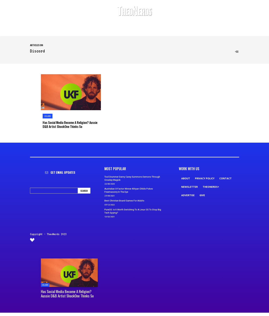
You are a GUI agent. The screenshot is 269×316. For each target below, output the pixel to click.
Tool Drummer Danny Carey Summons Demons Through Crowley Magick (132, 178)
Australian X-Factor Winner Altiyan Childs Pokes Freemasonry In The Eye (128, 190)
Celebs (47, 116)
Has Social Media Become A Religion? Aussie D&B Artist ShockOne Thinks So (70, 124)
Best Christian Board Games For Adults (124, 200)
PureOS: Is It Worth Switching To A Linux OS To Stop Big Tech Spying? (132, 211)
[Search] (84, 190)
